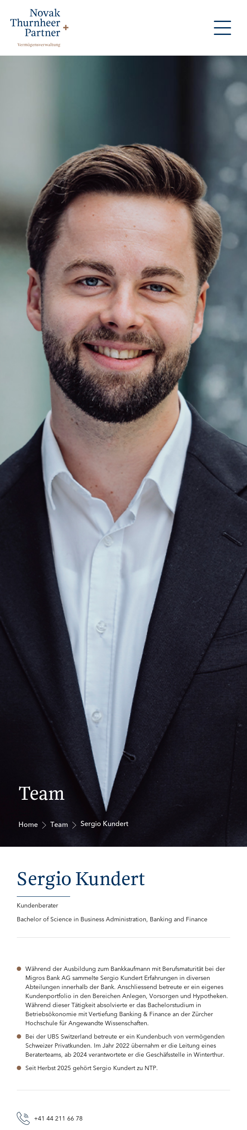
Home (28, 825)
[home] (37, 28)
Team (59, 825)
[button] (222, 27)
